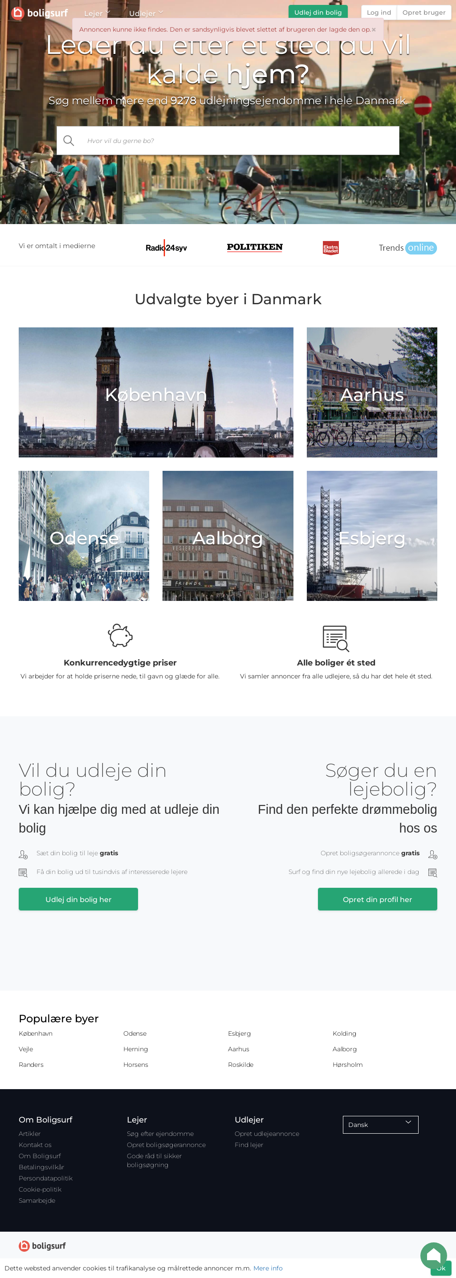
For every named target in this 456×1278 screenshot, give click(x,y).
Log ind (379, 12)
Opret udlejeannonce (267, 1134)
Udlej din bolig (318, 12)
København (36, 1033)
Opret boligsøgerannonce (166, 1145)
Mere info (268, 1268)
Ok (441, 1268)
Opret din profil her (377, 899)
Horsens (135, 1065)
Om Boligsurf (40, 1156)
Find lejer (249, 1145)
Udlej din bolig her (78, 899)
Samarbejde (37, 1200)
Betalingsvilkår (41, 1167)
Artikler (30, 1134)
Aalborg (345, 1049)
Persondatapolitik (46, 1178)
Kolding (344, 1033)
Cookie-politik (40, 1189)
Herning (135, 1049)
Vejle (26, 1049)
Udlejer (146, 13)
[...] (240, 141)
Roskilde (240, 1065)
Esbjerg (239, 1033)
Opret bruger (424, 12)
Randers (31, 1065)
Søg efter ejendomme (160, 1134)
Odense (135, 1033)
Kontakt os (35, 1145)
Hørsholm (348, 1065)
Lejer (97, 13)
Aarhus (238, 1049)
